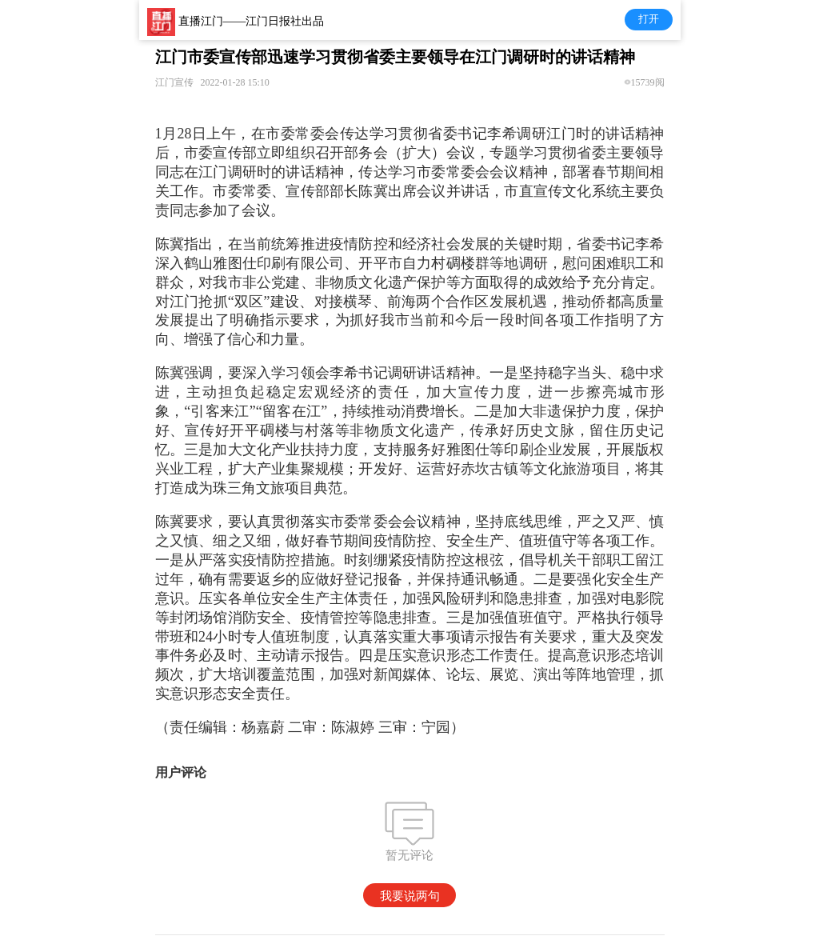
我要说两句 (410, 895)
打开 (648, 19)
